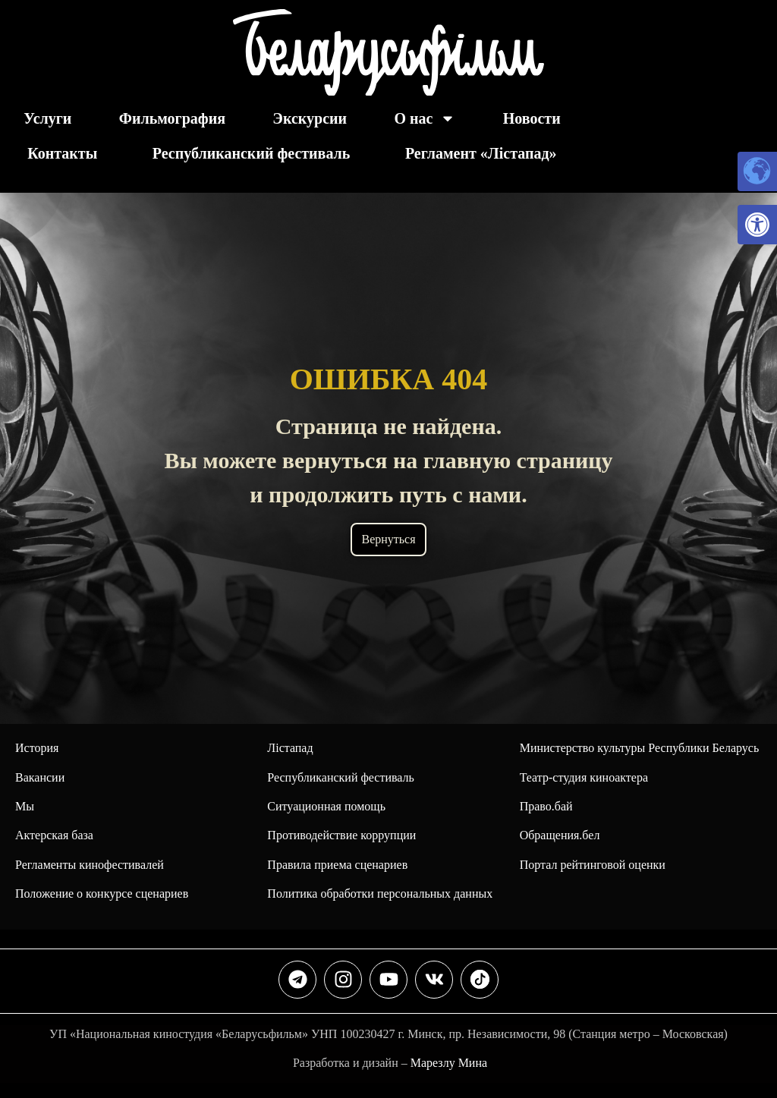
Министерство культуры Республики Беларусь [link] (640, 747)
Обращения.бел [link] (560, 835)
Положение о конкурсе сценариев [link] (101, 893)
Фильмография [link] (172, 118)
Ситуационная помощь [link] (326, 806)
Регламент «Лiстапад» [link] (481, 153)
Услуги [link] (47, 118)
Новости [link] (532, 118)
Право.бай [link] (546, 806)
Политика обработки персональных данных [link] (379, 893)
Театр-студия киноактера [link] (584, 777)
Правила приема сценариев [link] (337, 864)
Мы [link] (24, 806)
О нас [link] (424, 118)
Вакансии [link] (39, 777)
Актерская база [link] (54, 835)
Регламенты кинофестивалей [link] (89, 864)
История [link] (36, 747)
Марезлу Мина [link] (449, 1062)
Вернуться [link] (388, 539)
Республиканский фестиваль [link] (252, 153)
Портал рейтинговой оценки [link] (592, 864)
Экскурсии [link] (309, 118)
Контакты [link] (62, 153)
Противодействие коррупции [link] (341, 835)
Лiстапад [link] (290, 747)
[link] (757, 224)
